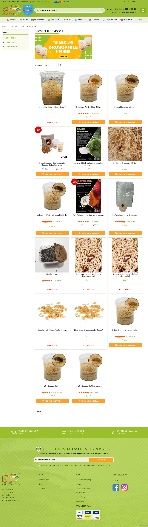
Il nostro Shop (44, 480)
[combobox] (69, 10)
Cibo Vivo (13, 26)
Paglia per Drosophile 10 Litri (124, 163)
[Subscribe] (101, 460)
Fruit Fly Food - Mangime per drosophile (88, 215)
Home (4, 26)
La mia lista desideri (138, 2)
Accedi (126, 2)
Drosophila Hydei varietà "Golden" (52, 107)
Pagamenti (79, 484)
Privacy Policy (80, 492)
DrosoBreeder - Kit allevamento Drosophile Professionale (52, 164)
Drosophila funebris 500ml (124, 107)
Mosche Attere (52, 274)
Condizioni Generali (83, 488)
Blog (40, 484)
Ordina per (38, 65)
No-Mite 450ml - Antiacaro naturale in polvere (88, 164)
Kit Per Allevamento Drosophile (124, 215)
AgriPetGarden (120, 474)
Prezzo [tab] (6, 32)
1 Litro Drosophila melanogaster (125, 330)
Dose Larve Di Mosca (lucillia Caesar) (52, 330)
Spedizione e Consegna (84, 480)
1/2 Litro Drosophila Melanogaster (88, 386)
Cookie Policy (80, 497)
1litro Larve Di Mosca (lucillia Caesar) (88, 330)
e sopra (10, 46)
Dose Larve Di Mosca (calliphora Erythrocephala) (88, 275)
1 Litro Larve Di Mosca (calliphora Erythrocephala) (125, 275)
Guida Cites (80, 501)
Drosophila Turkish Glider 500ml (88, 107)
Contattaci (42, 488)
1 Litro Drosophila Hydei (52, 386)
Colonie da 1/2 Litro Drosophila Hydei (52, 215)
